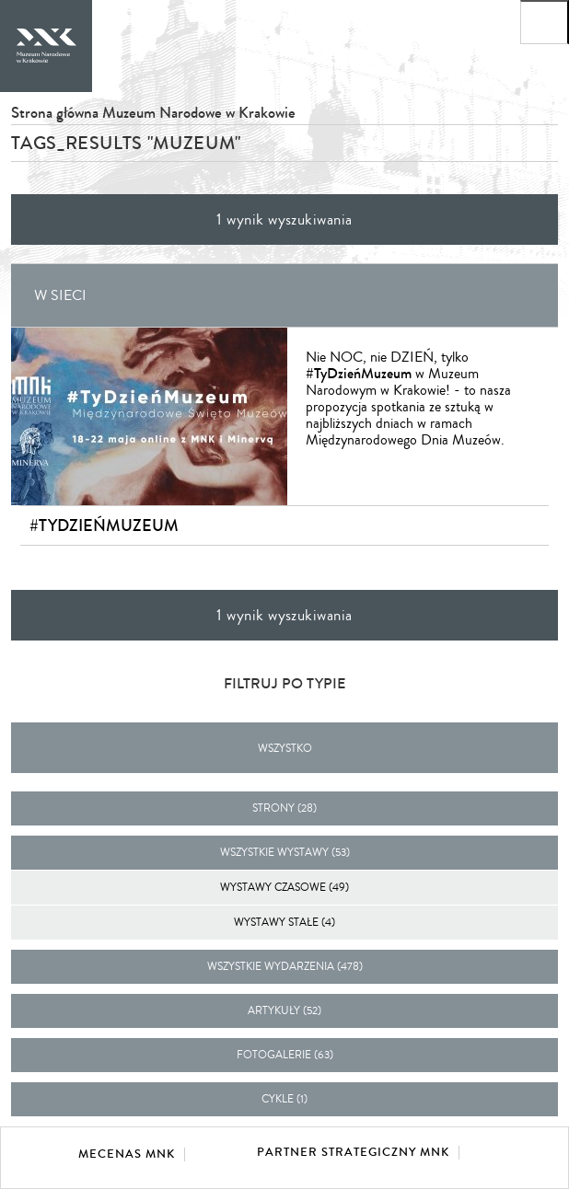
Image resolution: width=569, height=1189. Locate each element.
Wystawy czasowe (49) (284, 887)
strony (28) (284, 808)
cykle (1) (284, 1099)
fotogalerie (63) (285, 1055)
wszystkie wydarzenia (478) (285, 967)
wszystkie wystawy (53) (285, 852)
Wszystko (285, 748)
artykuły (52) (284, 1011)
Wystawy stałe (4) (284, 922)
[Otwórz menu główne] (544, 22)
